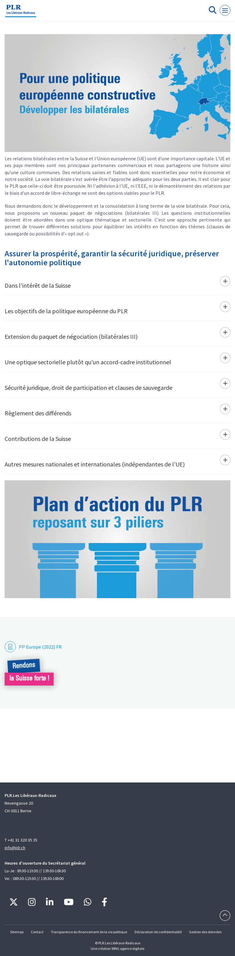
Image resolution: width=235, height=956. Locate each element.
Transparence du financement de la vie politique (89, 932)
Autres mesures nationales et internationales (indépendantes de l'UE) (95, 464)
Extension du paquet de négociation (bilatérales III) (71, 336)
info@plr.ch (15, 847)
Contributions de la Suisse (38, 438)
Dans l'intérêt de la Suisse (38, 285)
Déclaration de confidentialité (158, 932)
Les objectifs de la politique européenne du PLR (66, 311)
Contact (37, 932)
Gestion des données (205, 932)
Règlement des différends (38, 413)
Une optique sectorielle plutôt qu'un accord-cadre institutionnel (88, 362)
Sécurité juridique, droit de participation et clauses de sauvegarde (88, 387)
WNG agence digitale (128, 948)
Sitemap (16, 932)
